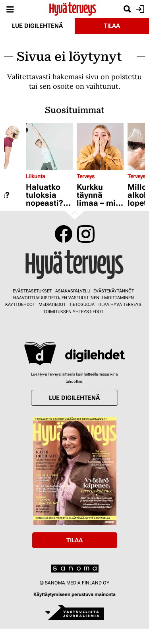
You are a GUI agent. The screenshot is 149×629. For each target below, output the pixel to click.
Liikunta (35, 176)
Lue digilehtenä (37, 25)
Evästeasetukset (32, 291)
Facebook (63, 234)
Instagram (86, 234)
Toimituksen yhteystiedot (73, 311)
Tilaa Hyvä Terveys (119, 304)
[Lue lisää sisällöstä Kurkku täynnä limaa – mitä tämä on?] (100, 146)
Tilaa (112, 25)
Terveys (86, 176)
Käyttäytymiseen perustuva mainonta (74, 594)
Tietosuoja (82, 304)
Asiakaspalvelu (72, 291)
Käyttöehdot (20, 304)
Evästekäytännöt (113, 291)
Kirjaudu (139, 9)
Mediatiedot (52, 304)
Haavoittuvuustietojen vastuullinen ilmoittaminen (73, 297)
